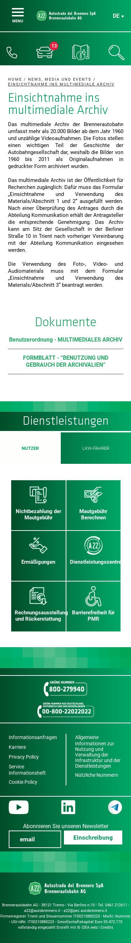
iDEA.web (89, 927)
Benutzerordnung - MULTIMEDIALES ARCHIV (65, 339)
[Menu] (18, 12)
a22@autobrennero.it (42, 910)
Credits (107, 927)
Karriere (17, 747)
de (116, 16)
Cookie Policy (23, 782)
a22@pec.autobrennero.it (85, 910)
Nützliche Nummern (96, 775)
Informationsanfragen (33, 737)
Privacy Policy (24, 757)
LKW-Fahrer (95, 448)
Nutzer (30, 448)
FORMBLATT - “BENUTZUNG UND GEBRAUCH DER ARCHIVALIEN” (65, 361)
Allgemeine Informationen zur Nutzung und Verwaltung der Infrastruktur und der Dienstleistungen (98, 751)
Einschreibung (93, 837)
